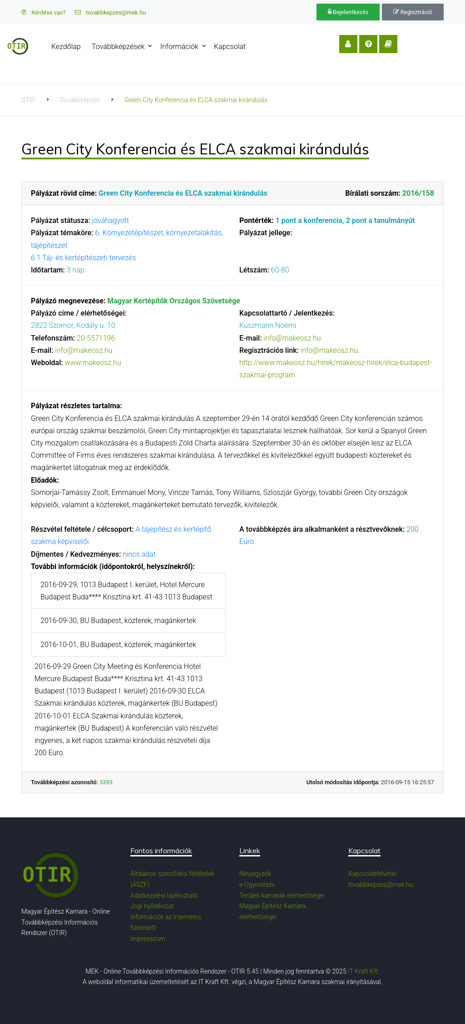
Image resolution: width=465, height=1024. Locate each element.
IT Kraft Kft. (364, 971)
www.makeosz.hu (92, 362)
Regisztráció (412, 12)
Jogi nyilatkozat (152, 906)
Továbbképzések (132, 46)
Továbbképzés (80, 100)
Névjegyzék (255, 873)
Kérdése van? (43, 12)
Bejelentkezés (348, 12)
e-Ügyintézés (257, 884)
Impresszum (147, 938)
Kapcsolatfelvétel (372, 873)
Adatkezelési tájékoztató (164, 895)
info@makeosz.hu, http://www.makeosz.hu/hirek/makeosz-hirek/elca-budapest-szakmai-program (335, 362)
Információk (194, 46)
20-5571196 (96, 338)
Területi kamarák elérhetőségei (281, 895)
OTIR (28, 100)
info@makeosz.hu (83, 350)
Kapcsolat (244, 46)
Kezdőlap (80, 46)
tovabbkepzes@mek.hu (110, 12)
